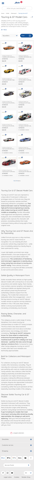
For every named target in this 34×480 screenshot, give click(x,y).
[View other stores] (21, 2)
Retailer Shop (26, 477)
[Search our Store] (17, 8)
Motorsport (14, 13)
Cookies (16, 477)
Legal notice (8, 477)
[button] (30, 3)
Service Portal (17, 465)
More (4, 30)
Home (2, 13)
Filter (26, 36)
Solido (7, 13)
